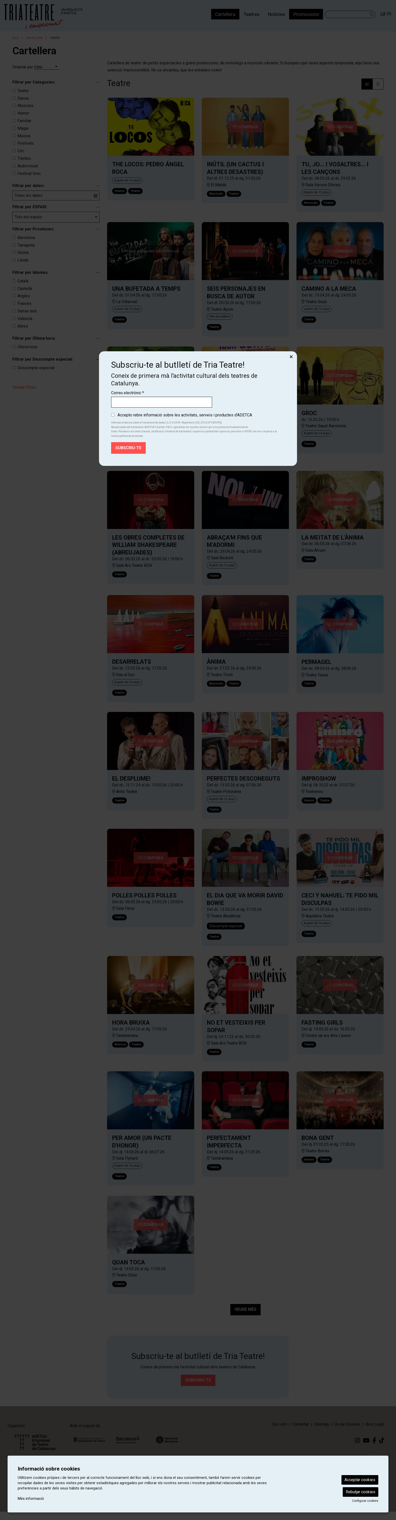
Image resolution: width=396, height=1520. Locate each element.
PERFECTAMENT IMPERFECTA (229, 1149)
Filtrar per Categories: (33, 82)
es (389, 13)
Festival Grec (29, 173)
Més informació (31, 1498)
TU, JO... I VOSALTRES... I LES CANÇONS (335, 168)
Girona (23, 252)
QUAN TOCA (128, 1270)
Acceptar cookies (359, 1479)
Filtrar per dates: (28, 185)
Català (22, 281)
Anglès (23, 296)
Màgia (22, 128)
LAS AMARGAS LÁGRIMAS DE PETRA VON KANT (147, 419)
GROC (309, 415)
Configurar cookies (365, 1500)
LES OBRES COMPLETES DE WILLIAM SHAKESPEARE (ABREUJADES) (148, 548)
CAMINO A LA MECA (329, 289)
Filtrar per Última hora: (34, 338)
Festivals (25, 143)
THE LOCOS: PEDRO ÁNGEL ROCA (148, 168)
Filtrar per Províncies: (33, 229)
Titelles (24, 158)
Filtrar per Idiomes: (30, 272)
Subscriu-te (198, 1388)
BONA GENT (318, 1145)
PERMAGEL (316, 666)
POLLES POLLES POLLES (144, 901)
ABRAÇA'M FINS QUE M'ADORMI (234, 544)
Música (23, 136)
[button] (373, 14)
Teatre (23, 90)
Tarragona (26, 245)
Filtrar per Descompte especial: (42, 359)
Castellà (24, 288)
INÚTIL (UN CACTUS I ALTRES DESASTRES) (235, 168)
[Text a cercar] (350, 14)
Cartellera (34, 38)
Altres (22, 326)
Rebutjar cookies (360, 1491)
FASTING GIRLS (322, 1029)
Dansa (23, 98)
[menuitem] (225, 14)
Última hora (27, 346)
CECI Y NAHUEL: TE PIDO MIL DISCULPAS (340, 905)
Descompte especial (35, 367)
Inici (15, 38)
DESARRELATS (131, 665)
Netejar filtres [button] (24, 387)
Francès (24, 303)
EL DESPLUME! (131, 783)
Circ (20, 150)
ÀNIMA (216, 665)
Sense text (27, 311)
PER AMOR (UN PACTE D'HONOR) (141, 1149)
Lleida (22, 260)
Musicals (25, 105)
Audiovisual (27, 166)
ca (382, 13)
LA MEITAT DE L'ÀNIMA (333, 540)
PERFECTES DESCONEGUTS (243, 783)
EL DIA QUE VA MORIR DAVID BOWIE (245, 905)
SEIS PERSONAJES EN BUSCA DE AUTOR (236, 293)
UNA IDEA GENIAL (231, 415)
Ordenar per (22, 67)
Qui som (279, 1432)
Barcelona (26, 237)
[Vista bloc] (367, 84)
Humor (23, 113)
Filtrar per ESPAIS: (29, 206)
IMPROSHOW (319, 783)
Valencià (24, 318)
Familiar (24, 120)
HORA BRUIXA (131, 1029)
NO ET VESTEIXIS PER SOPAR (236, 1033)
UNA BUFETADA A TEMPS (146, 289)
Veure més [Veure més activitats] (245, 1317)
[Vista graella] (378, 84)
